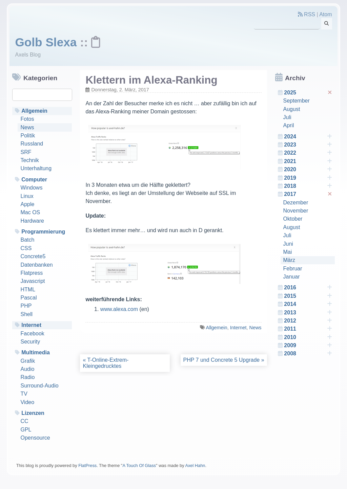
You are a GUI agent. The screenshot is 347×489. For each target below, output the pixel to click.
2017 (308, 194)
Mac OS (30, 212)
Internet (31, 325)
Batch (27, 240)
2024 (308, 137)
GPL (25, 429)
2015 (308, 296)
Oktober (293, 219)
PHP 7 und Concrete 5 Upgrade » (223, 360)
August (291, 109)
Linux (26, 196)
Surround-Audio (39, 385)
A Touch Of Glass (139, 465)
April (288, 125)
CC (24, 421)
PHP (26, 306)
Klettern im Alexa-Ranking (151, 80)
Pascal (28, 298)
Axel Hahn (195, 465)
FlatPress (87, 465)
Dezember (295, 202)
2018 (308, 186)
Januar (291, 277)
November (295, 211)
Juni (288, 244)
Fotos (27, 119)
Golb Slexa (46, 42)
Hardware (32, 221)
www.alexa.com (119, 309)
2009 (308, 345)
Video (27, 402)
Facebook (32, 333)
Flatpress (31, 273)
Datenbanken (36, 265)
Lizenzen (32, 413)
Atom (325, 14)
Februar (292, 268)
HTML (27, 289)
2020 (308, 169)
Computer (34, 179)
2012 (308, 321)
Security (30, 341)
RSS (306, 14)
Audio (27, 369)
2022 (308, 153)
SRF (25, 152)
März (289, 260)
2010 (308, 337)
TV (23, 394)
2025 (308, 92)
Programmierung (43, 232)
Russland (31, 144)
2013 (308, 313)
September (296, 101)
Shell (26, 314)
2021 (308, 161)
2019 (308, 178)
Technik (29, 160)
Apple (27, 204)
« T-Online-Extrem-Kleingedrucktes (105, 363)
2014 (308, 304)
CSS (26, 248)
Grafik (27, 361)
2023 (308, 145)
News (27, 127)
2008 (308, 354)
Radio (27, 377)
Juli (287, 117)
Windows (31, 188)
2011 (308, 329)
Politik (27, 135)
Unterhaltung (36, 168)
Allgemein (34, 111)
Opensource (35, 438)
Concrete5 (32, 256)
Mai (287, 252)
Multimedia (35, 352)
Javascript (32, 281)
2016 (308, 288)
